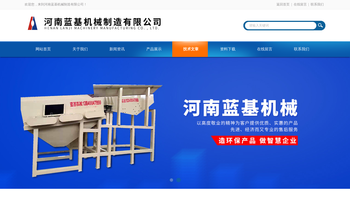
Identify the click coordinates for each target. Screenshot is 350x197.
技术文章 (191, 49)
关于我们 (80, 49)
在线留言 (300, 4)
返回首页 (283, 4)
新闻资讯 (117, 49)
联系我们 (317, 4)
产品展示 (154, 49)
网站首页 (43, 49)
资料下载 (227, 49)
